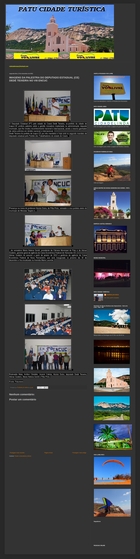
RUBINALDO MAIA (113, 295)
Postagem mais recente (17, 453)
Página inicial (48, 453)
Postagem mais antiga (79, 453)
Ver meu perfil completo (111, 298)
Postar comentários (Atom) (23, 456)
